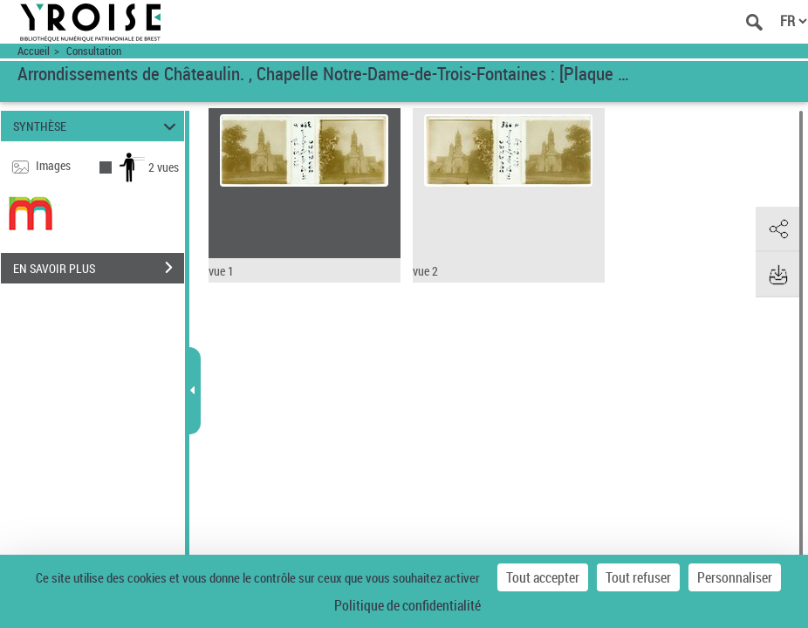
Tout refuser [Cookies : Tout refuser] (638, 577)
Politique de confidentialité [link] (407, 605)
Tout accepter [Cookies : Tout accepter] (542, 577)
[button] (777, 229)
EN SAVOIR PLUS (98, 268)
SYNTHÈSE (97, 126)
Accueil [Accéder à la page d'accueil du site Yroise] (33, 51)
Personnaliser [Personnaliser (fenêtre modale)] (734, 577)
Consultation (93, 51)
